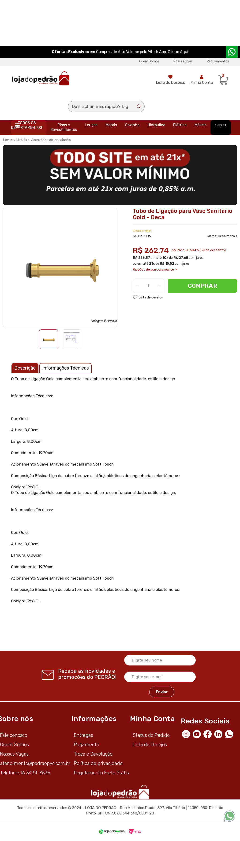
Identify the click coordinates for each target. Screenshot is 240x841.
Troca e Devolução (93, 754)
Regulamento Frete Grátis (101, 773)
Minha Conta (202, 82)
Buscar (139, 106)
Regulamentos (218, 61)
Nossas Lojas (183, 61)
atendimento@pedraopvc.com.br (35, 763)
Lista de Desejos (170, 82)
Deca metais (227, 236)
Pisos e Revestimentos (63, 127)
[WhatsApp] (230, 734)
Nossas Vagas (14, 754)
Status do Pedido (151, 735)
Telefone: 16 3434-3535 (25, 773)
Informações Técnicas (65, 368)
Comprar (202, 286)
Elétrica (180, 125)
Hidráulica (156, 125)
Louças (91, 125)
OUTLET (220, 125)
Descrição (25, 368)
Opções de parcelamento (155, 269)
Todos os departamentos (26, 125)
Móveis (200, 125)
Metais (111, 125)
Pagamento (86, 744)
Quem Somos (149, 61)
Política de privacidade (98, 763)
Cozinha (132, 125)
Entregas (83, 735)
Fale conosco (13, 735)
